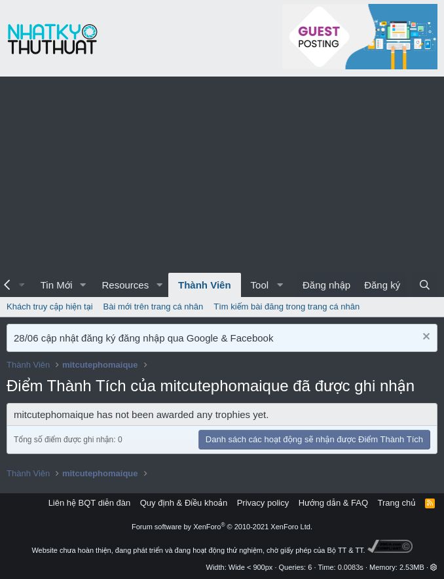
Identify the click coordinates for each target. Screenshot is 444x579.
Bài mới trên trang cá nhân (153, 306)
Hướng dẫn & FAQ (333, 503)
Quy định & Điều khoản (183, 503)
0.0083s (350, 567)
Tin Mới (57, 284)
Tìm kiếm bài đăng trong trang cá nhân (286, 306)
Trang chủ (397, 503)
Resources (125, 284)
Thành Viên (204, 284)
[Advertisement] (222, 174)
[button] (82, 285)
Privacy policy (263, 503)
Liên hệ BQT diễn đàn (89, 503)
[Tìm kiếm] (424, 285)
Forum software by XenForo (222, 527)
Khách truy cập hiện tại (50, 306)
